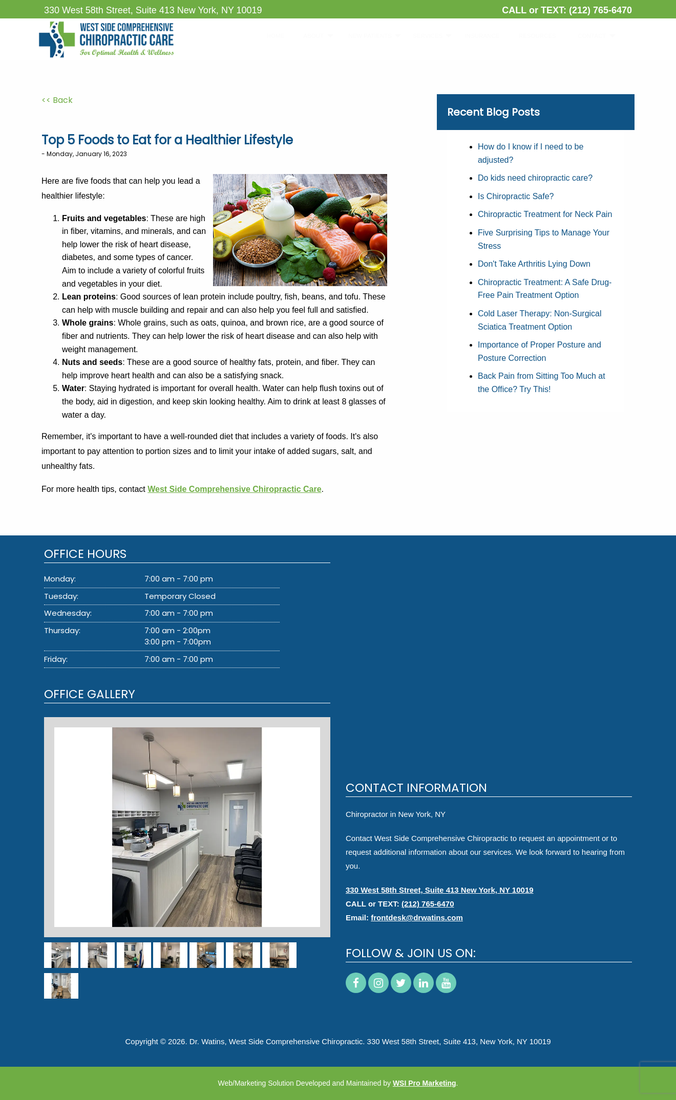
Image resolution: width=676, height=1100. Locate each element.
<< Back (57, 100)
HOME (272, 36)
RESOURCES (532, 36)
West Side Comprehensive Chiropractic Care (234, 489)
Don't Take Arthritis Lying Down (534, 264)
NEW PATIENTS (364, 36)
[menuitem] (272, 36)
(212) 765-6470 (600, 10)
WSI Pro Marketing (424, 1083)
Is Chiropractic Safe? (516, 196)
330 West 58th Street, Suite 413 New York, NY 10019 (440, 890)
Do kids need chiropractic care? (535, 178)
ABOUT (310, 36)
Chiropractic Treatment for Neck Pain (545, 214)
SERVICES (423, 36)
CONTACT (587, 36)
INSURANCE (477, 36)
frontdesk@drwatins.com (417, 917)
